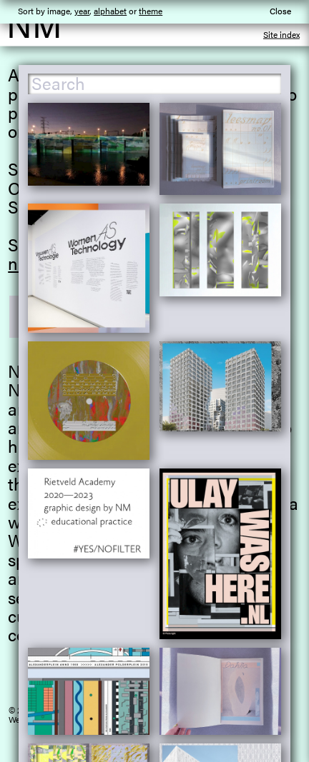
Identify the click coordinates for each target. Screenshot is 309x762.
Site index (281, 34)
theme (150, 10)
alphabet (110, 10)
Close (280, 10)
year (81, 10)
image (58, 10)
